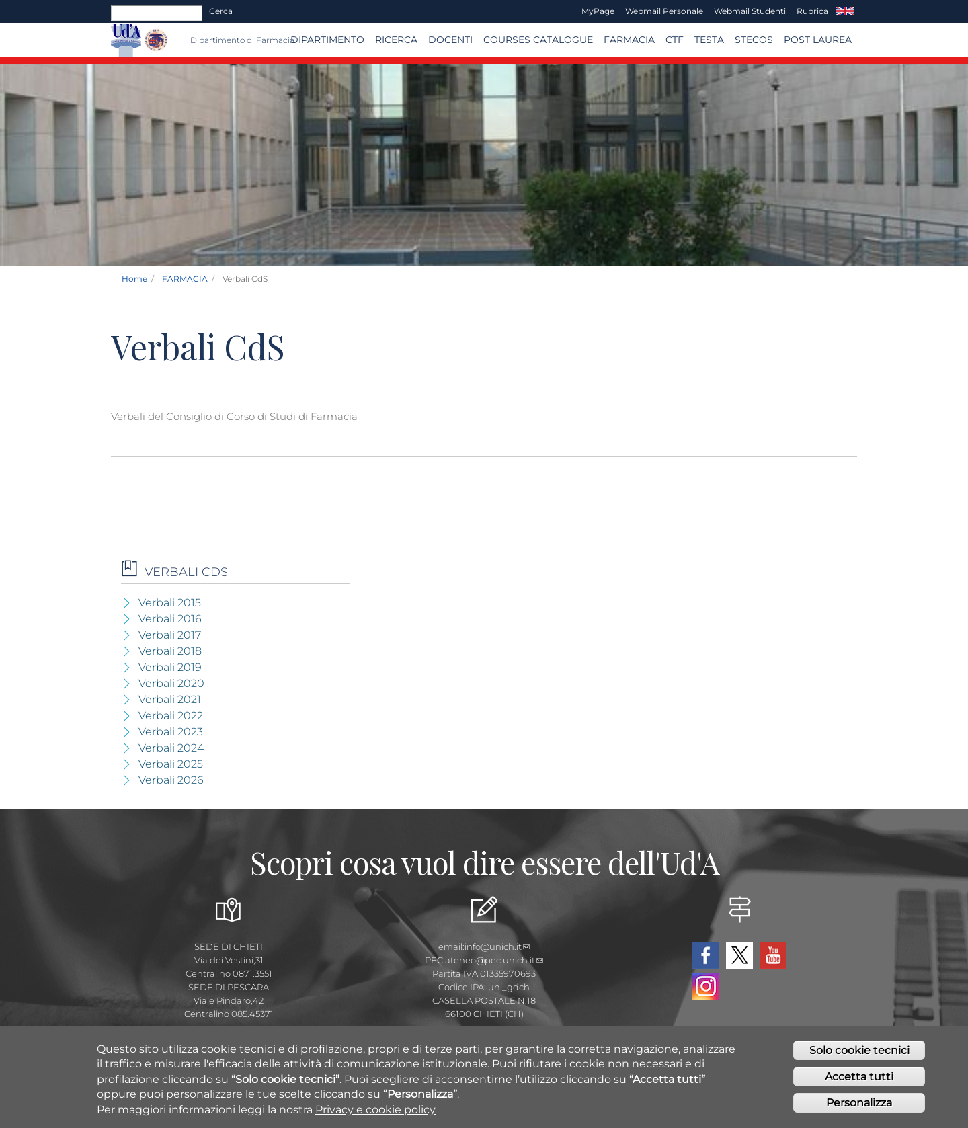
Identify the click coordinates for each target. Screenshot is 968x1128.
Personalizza (859, 1103)
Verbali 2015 (169, 602)
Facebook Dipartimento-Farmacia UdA (706, 955)
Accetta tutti (859, 1077)
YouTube (773, 955)
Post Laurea (818, 40)
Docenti (450, 40)
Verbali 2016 (170, 618)
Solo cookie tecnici (859, 1051)
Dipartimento (327, 40)
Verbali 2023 (170, 731)
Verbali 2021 (169, 699)
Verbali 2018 (170, 651)
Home (134, 279)
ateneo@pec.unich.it (494, 960)
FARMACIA (629, 40)
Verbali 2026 (171, 780)
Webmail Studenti (750, 11)
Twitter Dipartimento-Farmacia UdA (739, 955)
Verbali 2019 (170, 667)
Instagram (706, 986)
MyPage (597, 11)
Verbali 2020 (171, 683)
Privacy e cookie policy (375, 1110)
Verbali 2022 (170, 715)
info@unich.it (497, 946)
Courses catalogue (538, 40)
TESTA (709, 40)
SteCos (754, 40)
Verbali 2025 (170, 764)
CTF (675, 40)
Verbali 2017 (169, 635)
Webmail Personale (664, 11)
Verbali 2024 (171, 747)
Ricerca (396, 40)
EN (845, 11)
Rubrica (812, 11)
